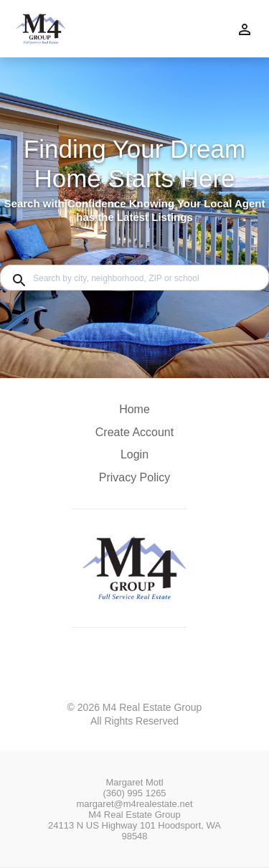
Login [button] (134, 454)
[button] (134, 458)
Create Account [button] (134, 432)
